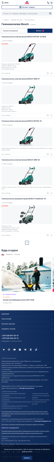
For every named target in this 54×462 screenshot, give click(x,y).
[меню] (5, 2)
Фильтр (40, 31)
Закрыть (27, 458)
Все (3, 254)
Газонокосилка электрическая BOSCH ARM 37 (21, 79)
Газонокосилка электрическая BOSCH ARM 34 (21, 160)
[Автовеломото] (27, 2)
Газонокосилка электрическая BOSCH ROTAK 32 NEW (24, 37)
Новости (9, 254)
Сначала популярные (14, 31)
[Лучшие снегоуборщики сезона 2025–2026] (26, 281)
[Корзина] (51, 2)
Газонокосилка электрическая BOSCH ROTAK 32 (22, 121)
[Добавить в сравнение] (50, 73)
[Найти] (50, 13)
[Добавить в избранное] (47, 73)
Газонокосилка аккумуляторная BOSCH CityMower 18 (24, 199)
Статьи (17, 254)
